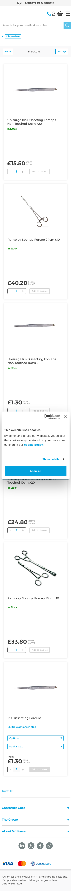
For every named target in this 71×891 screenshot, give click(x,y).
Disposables (13, 36)
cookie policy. (34, 444)
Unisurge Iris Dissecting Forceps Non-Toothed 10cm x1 (31, 361)
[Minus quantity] (10, 769)
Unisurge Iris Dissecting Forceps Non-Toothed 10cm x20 (31, 121)
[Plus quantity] (22, 769)
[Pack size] (35, 746)
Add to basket (39, 171)
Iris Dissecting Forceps (24, 718)
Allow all (35, 471)
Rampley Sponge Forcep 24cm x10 (33, 239)
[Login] (53, 13)
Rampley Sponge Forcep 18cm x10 (33, 598)
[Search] (67, 25)
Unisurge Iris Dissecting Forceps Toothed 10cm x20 (31, 480)
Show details (51, 459)
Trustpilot (7, 790)
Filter (8, 51)
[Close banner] (65, 416)
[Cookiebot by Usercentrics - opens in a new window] (45, 416)
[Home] (68, 14)
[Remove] (10, 171)
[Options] (35, 738)
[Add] (22, 171)
